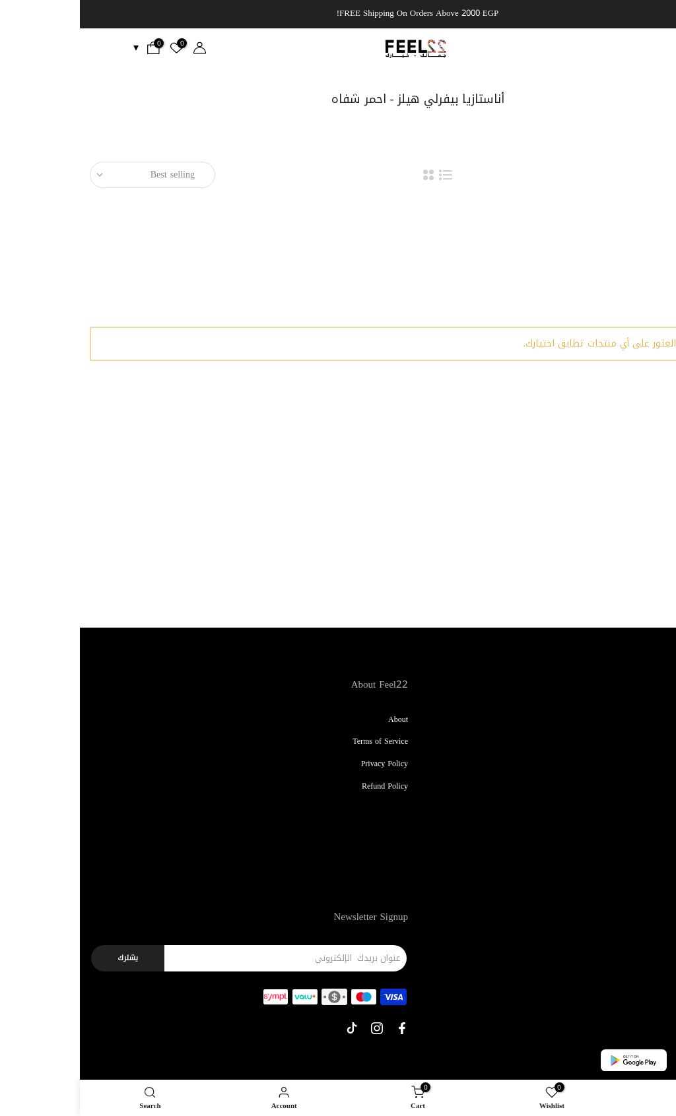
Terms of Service (300, 741)
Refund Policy (305, 786)
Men (659, 852)
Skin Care (650, 741)
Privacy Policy (304, 763)
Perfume (652, 786)
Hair (659, 763)
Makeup (653, 719)
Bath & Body (644, 875)
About (318, 719)
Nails (658, 808)
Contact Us (648, 951)
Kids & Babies (642, 830)
